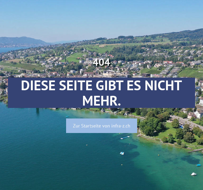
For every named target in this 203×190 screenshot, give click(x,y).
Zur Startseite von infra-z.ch (101, 126)
